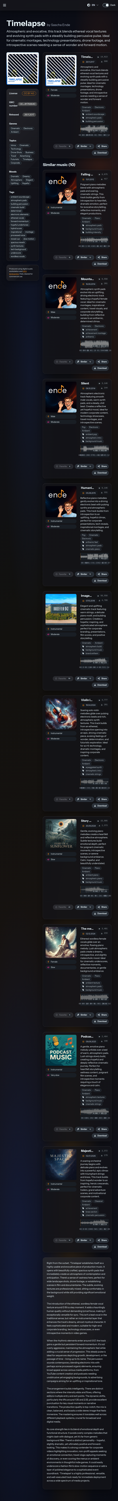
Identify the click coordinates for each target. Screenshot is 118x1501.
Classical (99, 1201)
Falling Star (89, 174)
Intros (13, 145)
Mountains (88, 279)
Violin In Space (91, 700)
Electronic (28, 128)
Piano (97, 218)
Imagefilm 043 (91, 595)
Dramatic (15, 176)
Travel (13, 156)
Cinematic (15, 128)
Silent (85, 383)
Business (29, 152)
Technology (16, 149)
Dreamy (26, 176)
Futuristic (15, 159)
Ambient (15, 132)
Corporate (15, 163)
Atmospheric (16, 180)
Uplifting (14, 183)
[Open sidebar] (4, 5)
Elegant (29, 180)
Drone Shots (16, 152)
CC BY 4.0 (29, 93)
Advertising (25, 156)
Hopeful (25, 183)
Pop (83, 427)
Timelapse (27, 159)
